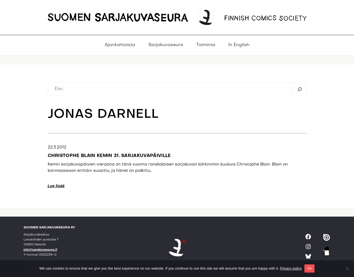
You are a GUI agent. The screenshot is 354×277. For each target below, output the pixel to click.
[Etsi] (299, 89)
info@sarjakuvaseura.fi (40, 249)
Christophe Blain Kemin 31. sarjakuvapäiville (109, 156)
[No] (347, 268)
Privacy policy (291, 268)
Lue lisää (56, 186)
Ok (309, 268)
